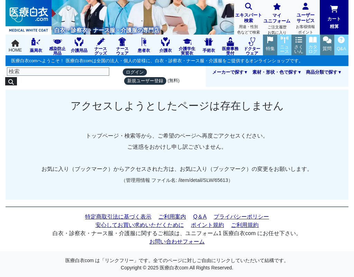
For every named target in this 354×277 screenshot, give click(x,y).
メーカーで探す (228, 72)
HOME (15, 46)
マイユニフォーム (277, 19)
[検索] (58, 71)
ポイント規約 (207, 225)
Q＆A (200, 217)
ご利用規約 (245, 225)
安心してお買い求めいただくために (139, 225)
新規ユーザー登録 (145, 80)
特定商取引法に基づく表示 (118, 217)
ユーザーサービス (306, 19)
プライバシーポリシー (241, 217)
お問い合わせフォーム (177, 241)
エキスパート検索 (248, 19)
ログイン (135, 72)
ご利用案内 (172, 217)
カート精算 (334, 17)
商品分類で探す (321, 72)
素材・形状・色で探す (274, 72)
